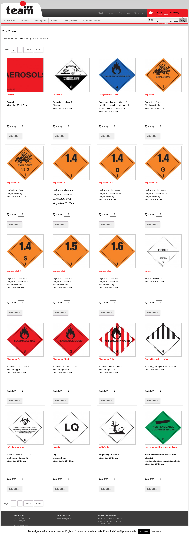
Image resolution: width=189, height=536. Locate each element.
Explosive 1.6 (105, 271)
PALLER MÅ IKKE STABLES (110, 519)
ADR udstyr (9, 20)
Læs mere (156, 531)
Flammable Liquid (61, 359)
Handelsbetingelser (106, 13)
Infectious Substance (16, 447)
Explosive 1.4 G (152, 182)
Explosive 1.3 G (14, 182)
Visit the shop (162, 15)
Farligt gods (40, 20)
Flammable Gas (14, 359)
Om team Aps (124, 13)
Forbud (54, 20)
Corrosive (57, 94)
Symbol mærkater (91, 20)
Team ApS (8, 38)
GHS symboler (70, 20)
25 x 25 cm (43, 38)
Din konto (138, 13)
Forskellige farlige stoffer (156, 359)
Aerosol (10, 94)
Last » (38, 50)
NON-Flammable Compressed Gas (161, 447)
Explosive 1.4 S (14, 271)
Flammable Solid (106, 359)
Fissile (148, 271)
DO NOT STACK (105, 524)
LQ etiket (57, 447)
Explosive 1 (150, 94)
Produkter (19, 38)
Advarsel (25, 20)
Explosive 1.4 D (106, 182)
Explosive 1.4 (59, 182)
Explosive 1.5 (59, 271)
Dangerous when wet (108, 94)
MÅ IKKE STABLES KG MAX (111, 521)
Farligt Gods (31, 38)
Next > (28, 50)
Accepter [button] (144, 531)
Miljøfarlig (104, 447)
